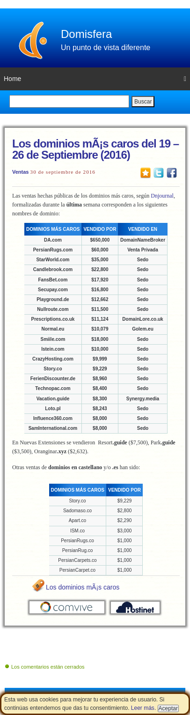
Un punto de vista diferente (105, 48)
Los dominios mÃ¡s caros (82, 587)
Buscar (143, 101)
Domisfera (86, 34)
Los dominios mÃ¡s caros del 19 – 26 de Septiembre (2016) (95, 149)
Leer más (142, 708)
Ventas (20, 172)
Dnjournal (162, 195)
